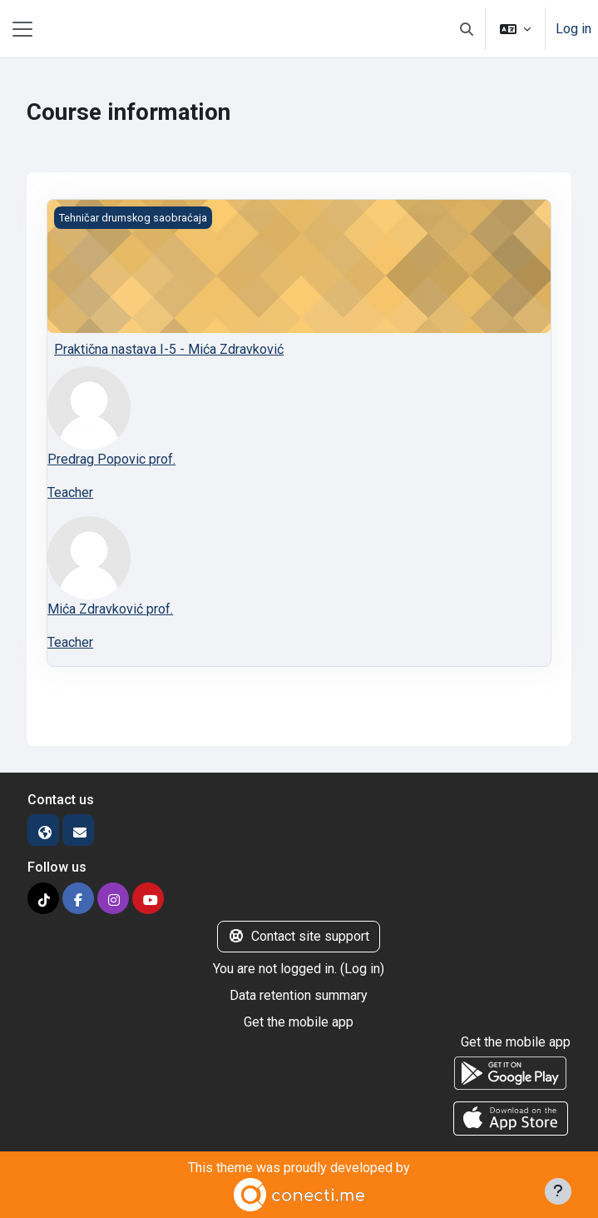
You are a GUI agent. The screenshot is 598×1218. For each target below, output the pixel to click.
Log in (573, 29)
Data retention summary (299, 995)
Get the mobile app (298, 1022)
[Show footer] (558, 1191)
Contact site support (298, 936)
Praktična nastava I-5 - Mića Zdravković (169, 349)
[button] (467, 28)
